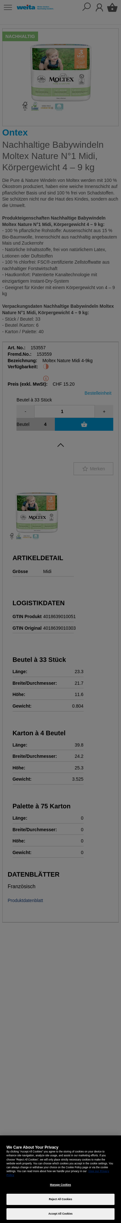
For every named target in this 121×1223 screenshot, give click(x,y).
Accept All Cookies (60, 1213)
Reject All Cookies (60, 1199)
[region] (60, 1179)
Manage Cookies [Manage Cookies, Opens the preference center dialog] (60, 1184)
